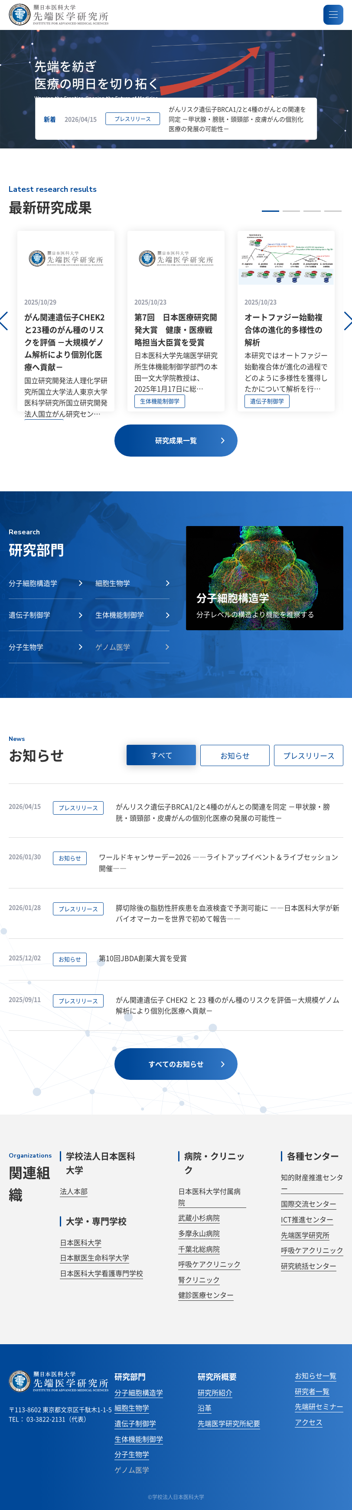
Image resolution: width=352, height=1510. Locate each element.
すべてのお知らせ (186, 1064)
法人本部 (74, 1191)
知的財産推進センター (312, 1183)
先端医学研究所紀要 (229, 1423)
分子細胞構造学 (138, 1392)
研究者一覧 (312, 1391)
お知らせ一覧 (315, 1375)
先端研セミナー (319, 1406)
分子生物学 (131, 1454)
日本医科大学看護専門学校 (101, 1273)
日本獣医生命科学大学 (94, 1257)
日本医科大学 (80, 1242)
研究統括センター (308, 1265)
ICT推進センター (307, 1219)
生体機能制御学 (138, 1439)
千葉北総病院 (199, 1249)
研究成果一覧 (190, 440)
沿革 (205, 1407)
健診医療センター (206, 1295)
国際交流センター (308, 1203)
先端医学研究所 (305, 1235)
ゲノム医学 (131, 1469)
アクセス (309, 1422)
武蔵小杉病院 (199, 1217)
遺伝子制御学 (135, 1423)
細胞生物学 (131, 1407)
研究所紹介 (215, 1392)
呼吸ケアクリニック (209, 1264)
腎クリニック (199, 1279)
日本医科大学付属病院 (209, 1196)
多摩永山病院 (199, 1233)
